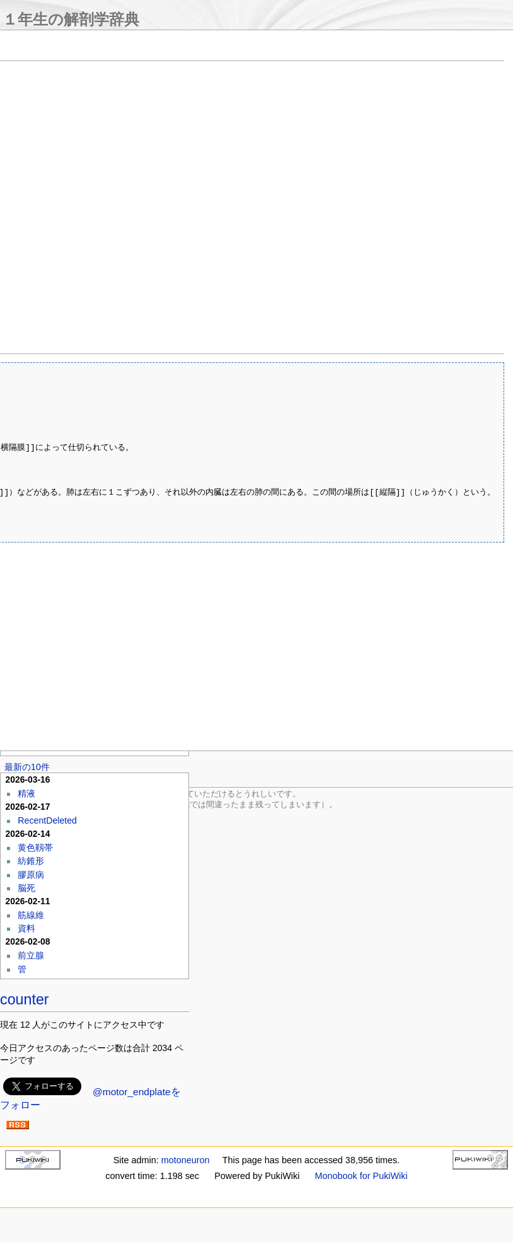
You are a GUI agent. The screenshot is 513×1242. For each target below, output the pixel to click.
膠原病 (31, 875)
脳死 (26, 888)
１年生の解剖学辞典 (71, 19)
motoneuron (185, 1160)
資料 (26, 928)
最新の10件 (27, 767)
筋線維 (31, 915)
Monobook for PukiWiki (361, 1176)
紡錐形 (31, 861)
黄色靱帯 (35, 847)
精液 (26, 793)
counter (24, 999)
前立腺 (31, 955)
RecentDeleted (47, 820)
